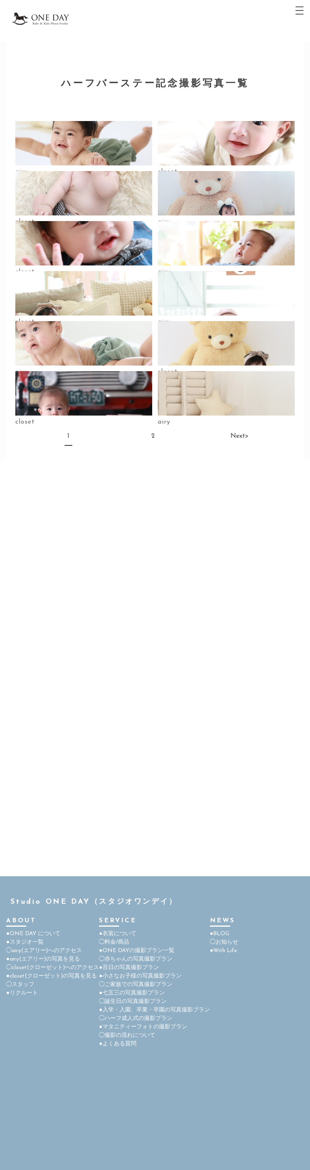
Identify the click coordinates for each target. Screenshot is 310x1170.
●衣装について (117, 934)
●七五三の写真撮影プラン (131, 993)
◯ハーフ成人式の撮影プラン (135, 1018)
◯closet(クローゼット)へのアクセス (52, 968)
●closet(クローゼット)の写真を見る (51, 976)
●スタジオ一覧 (24, 942)
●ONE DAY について (33, 934)
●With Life (223, 951)
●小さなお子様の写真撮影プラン (140, 976)
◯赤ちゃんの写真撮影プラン (135, 959)
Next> (235, 436)
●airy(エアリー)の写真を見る (43, 959)
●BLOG (219, 934)
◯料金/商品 (114, 942)
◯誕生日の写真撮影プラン (133, 1002)
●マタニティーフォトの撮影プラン (143, 1027)
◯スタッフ (20, 985)
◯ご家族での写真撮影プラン (135, 985)
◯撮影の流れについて (127, 1035)
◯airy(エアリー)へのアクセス (44, 951)
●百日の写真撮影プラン (129, 968)
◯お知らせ (224, 942)
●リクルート (22, 993)
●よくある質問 (117, 1044)
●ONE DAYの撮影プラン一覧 (136, 951)
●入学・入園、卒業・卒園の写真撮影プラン (154, 1010)
